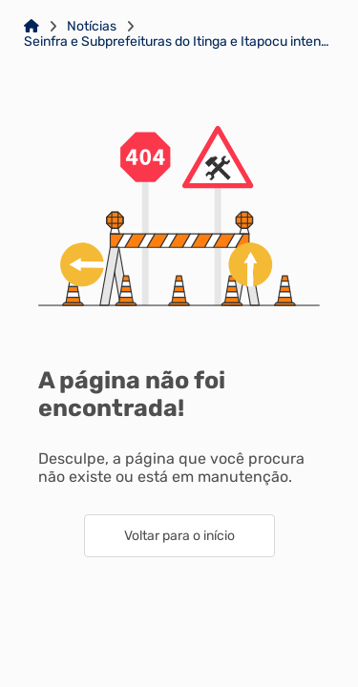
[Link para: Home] (31, 26)
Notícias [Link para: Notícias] (91, 26)
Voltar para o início (179, 536)
